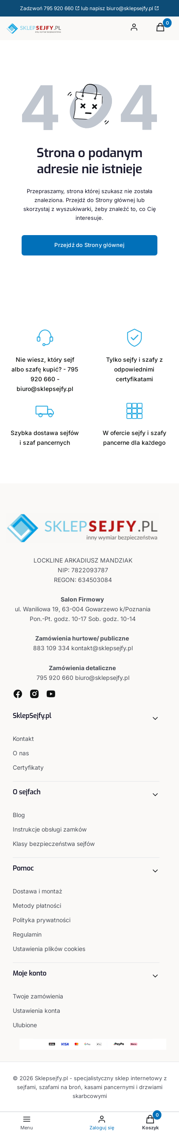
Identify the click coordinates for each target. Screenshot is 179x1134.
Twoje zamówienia (38, 996)
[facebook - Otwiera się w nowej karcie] (18, 694)
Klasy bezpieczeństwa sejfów (54, 843)
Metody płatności (37, 905)
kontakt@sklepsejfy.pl (102, 648)
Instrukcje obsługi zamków (50, 829)
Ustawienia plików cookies (50, 948)
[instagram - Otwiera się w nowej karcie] (34, 694)
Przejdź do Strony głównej (89, 244)
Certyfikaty (28, 767)
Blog (19, 814)
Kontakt (23, 738)
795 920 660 (59, 8)
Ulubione (25, 1025)
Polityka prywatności (41, 919)
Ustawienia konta (36, 1010)
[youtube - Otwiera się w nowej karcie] (51, 694)
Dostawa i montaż (37, 891)
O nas (21, 753)
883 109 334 (51, 648)
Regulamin (27, 934)
